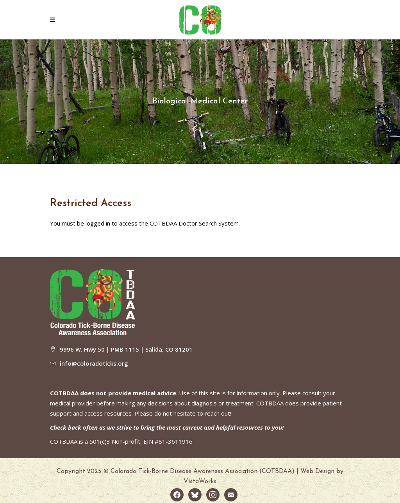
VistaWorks (200, 481)
